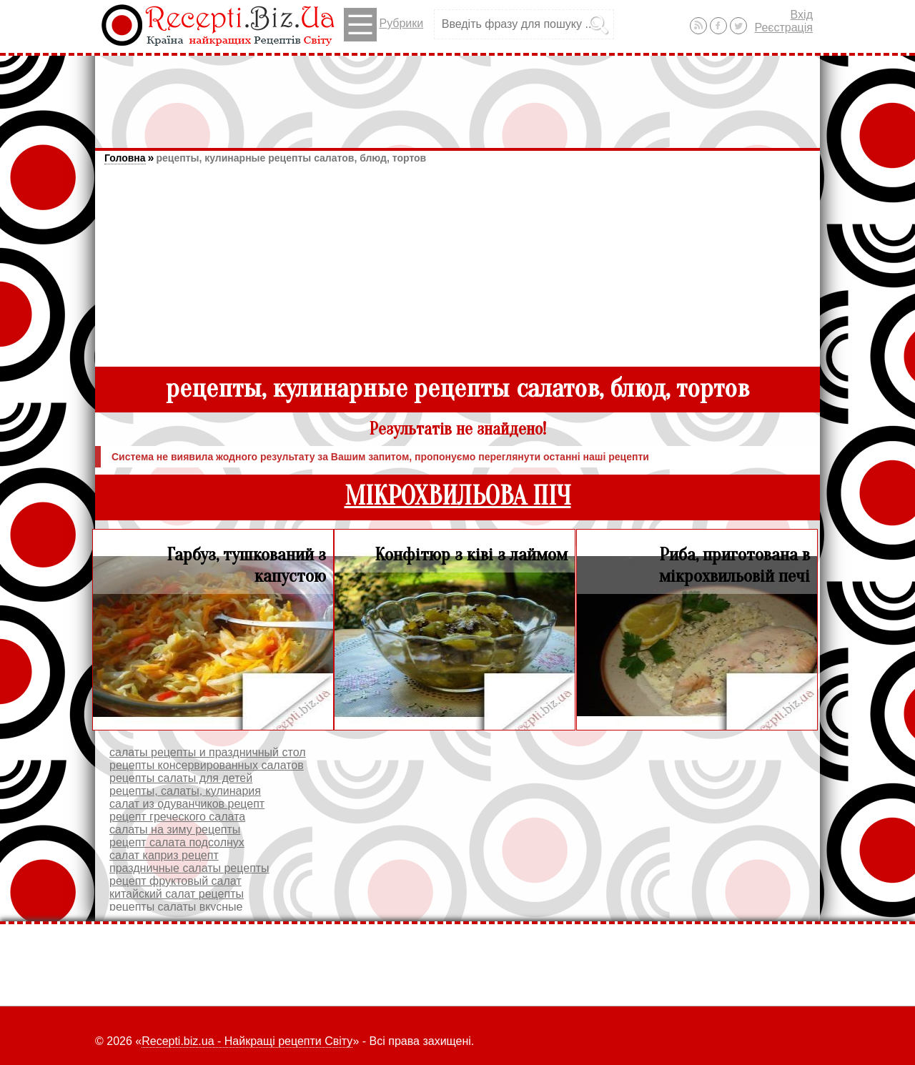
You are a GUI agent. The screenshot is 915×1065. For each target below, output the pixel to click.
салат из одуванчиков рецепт (186, 804)
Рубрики (383, 24)
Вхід (802, 15)
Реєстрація (783, 27)
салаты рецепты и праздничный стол (207, 752)
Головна (125, 158)
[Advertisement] (457, 95)
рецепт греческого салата (177, 817)
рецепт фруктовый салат (175, 881)
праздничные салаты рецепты (189, 868)
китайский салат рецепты (176, 894)
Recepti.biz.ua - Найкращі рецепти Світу (247, 1041)
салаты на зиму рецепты (174, 829)
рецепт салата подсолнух (176, 842)
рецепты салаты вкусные (175, 907)
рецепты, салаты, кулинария (185, 791)
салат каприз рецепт (164, 855)
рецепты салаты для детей (180, 778)
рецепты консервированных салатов (206, 765)
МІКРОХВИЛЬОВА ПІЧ (458, 496)
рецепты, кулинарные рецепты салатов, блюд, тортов (291, 158)
